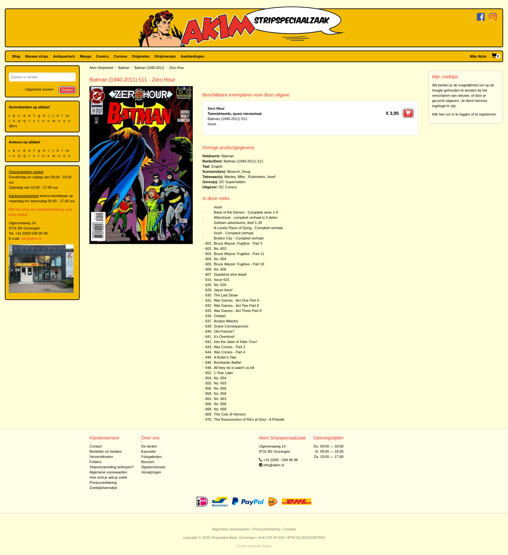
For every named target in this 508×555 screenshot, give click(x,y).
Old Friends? (224, 331)
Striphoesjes (165, 56)
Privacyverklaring (103, 482)
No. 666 (220, 404)
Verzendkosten (101, 457)
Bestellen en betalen (105, 451)
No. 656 (220, 388)
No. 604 (220, 259)
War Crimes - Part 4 (229, 352)
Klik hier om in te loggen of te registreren (464, 114)
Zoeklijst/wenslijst (103, 488)
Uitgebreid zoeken (39, 89)
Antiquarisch (64, 56)
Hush (218, 207)
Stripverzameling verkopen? (111, 467)
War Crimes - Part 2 (229, 347)
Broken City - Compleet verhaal (238, 238)
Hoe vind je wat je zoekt (108, 477)
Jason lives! (223, 290)
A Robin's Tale (225, 357)
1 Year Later (223, 373)
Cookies (289, 529)
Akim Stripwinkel (101, 68)
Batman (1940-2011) (149, 68)
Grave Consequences (231, 326)
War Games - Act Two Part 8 (236, 305)
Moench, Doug (238, 171)
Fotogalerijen (151, 457)
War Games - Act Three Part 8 (237, 311)
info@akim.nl (31, 238)
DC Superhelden (232, 182)
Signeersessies (153, 467)
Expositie (148, 451)
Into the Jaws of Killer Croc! (235, 342)
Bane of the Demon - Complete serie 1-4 (246, 212)
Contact (95, 446)
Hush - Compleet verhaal (233, 233)
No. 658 (220, 393)
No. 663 (220, 399)
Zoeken (68, 90)
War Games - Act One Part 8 (236, 300)
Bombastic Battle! (228, 362)
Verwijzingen (151, 472)
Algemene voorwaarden (108, 472)
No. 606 (220, 269)
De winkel (149, 446)
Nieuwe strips (37, 56)
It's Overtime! (224, 337)
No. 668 (220, 409)
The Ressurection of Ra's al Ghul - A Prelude (249, 419)
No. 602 (220, 248)
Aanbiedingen (192, 56)
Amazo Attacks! (226, 321)
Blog (16, 56)
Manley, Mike (234, 177)
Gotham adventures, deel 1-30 (238, 223)
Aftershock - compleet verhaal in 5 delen (245, 217)
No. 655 (220, 383)
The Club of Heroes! (230, 414)
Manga (85, 56)
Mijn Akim (478, 56)
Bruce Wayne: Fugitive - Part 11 (239, 254)
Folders (95, 462)
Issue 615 (221, 280)
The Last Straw (226, 295)
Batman (123, 68)
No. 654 (220, 378)
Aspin (266, 546)
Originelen (140, 56)
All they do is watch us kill (234, 368)
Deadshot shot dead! (230, 274)
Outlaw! (220, 316)
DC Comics (228, 187)
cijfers (13, 126)
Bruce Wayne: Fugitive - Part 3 (238, 243)
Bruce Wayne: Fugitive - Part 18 (239, 264)
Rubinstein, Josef (261, 177)
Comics (102, 56)
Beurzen (148, 462)
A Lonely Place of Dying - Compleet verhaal (248, 228)
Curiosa (120, 56)
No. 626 (220, 285)
